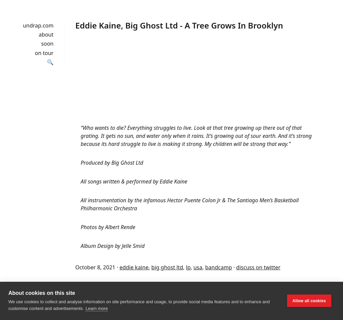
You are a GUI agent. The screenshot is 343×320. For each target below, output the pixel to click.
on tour (44, 53)
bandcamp (218, 267)
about (46, 34)
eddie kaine (134, 267)
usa (197, 267)
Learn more (96, 308)
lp (188, 267)
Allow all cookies (309, 301)
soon (47, 43)
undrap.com (38, 25)
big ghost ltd (167, 267)
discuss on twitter (258, 267)
